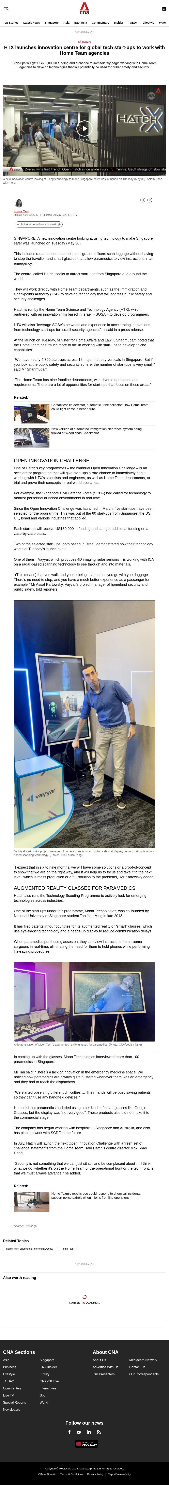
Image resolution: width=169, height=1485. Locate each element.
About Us (99, 1360)
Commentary (100, 22)
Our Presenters (103, 1374)
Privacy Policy (95, 1474)
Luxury (44, 1374)
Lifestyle (148, 22)
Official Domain (47, 1474)
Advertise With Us (105, 1367)
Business (9, 1367)
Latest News (31, 22)
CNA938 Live (49, 1381)
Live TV (8, 1395)
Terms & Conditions (71, 1474)
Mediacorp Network (143, 1360)
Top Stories (10, 22)
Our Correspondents (144, 1374)
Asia (66, 22)
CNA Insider (48, 1367)
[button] (39, 224)
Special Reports (14, 1402)
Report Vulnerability (119, 1474)
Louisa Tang (21, 211)
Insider (118, 22)
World (44, 1402)
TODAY (133, 22)
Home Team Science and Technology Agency (29, 1248)
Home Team (67, 1248)
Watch (163, 22)
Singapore (52, 22)
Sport (43, 1395)
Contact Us (137, 1367)
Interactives (48, 1388)
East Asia (80, 22)
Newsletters (11, 1409)
